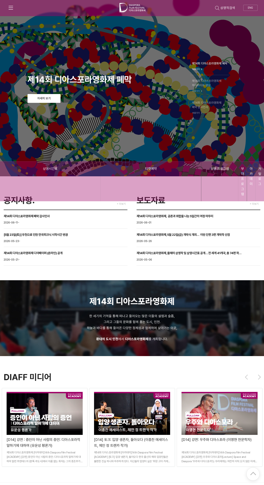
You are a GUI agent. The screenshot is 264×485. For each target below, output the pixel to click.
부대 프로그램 (154, 169)
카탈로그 (242, 169)
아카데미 (198, 169)
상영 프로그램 (110, 169)
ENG (250, 7)
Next (258, 377)
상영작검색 (225, 8)
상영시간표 (22, 169)
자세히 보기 (47, 98)
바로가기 (197, 69)
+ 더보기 (121, 203)
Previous (247, 377)
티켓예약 (66, 169)
